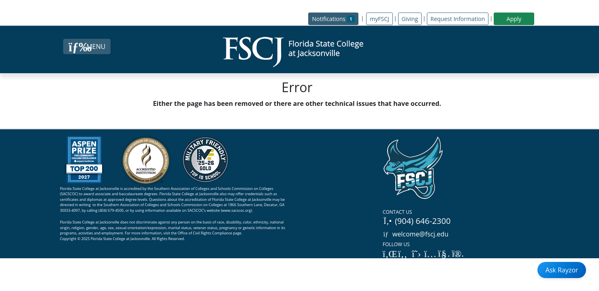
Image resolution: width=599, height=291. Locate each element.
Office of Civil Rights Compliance (205, 233)
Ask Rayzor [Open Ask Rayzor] (562, 270)
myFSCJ (379, 19)
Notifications (335, 18)
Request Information (458, 19)
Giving (410, 19)
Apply (514, 19)
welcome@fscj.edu (416, 234)
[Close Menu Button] (87, 46)
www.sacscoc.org (236, 210)
